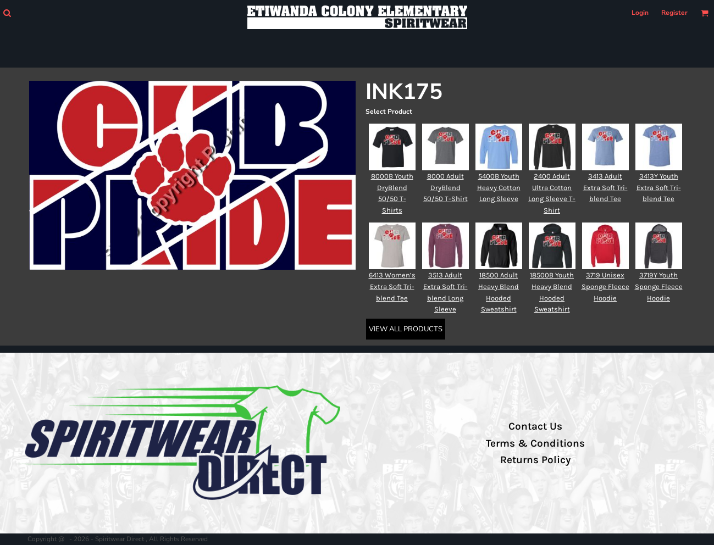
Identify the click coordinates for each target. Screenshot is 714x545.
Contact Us (535, 426)
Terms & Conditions (535, 443)
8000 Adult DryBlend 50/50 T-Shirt (445, 187)
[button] (7, 13)
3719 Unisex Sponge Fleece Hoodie (605, 286)
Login (640, 12)
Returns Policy (535, 460)
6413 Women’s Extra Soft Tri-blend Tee (392, 286)
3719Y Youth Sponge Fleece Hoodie (659, 286)
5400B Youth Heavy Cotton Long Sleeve (499, 187)
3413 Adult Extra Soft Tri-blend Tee (605, 187)
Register (674, 12)
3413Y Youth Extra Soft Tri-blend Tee (658, 187)
